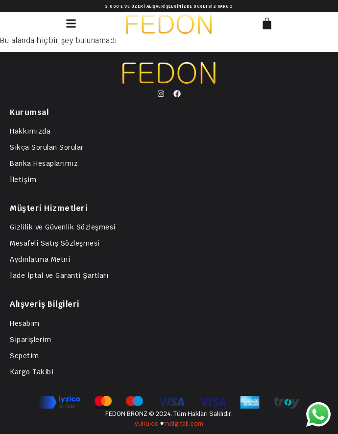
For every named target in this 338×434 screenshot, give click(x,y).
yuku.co (147, 423)
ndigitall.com (184, 423)
